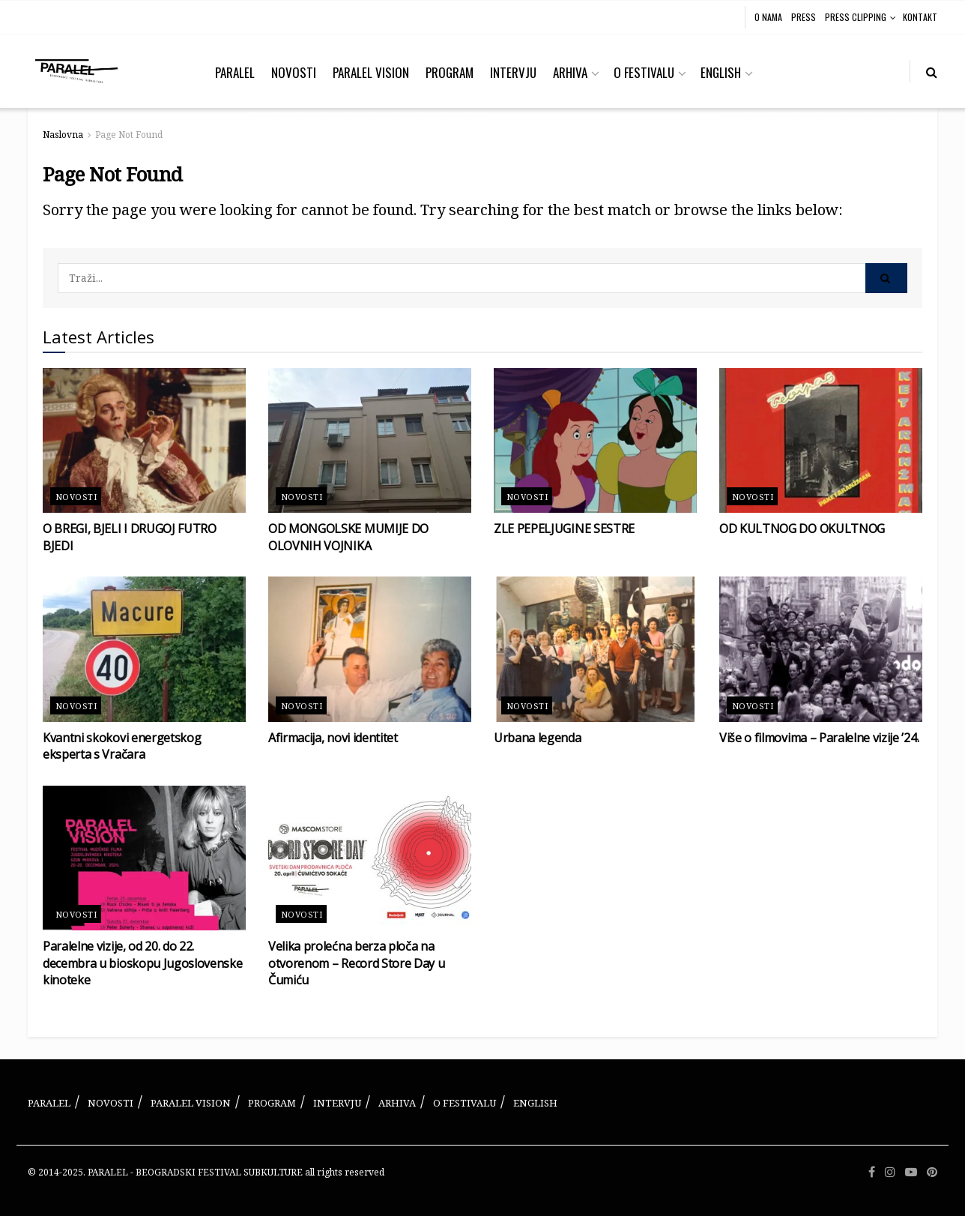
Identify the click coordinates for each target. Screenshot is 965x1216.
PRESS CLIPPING (855, 16)
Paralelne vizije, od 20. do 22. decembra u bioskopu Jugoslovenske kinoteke (142, 963)
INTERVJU (513, 72)
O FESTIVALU (644, 72)
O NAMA (768, 16)
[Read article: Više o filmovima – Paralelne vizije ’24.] (820, 649)
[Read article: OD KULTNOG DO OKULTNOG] (820, 441)
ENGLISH (721, 72)
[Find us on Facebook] (871, 1173)
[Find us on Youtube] (911, 1173)
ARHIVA (570, 72)
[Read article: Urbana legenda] (595, 649)
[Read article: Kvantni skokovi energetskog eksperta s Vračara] (144, 649)
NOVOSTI (293, 72)
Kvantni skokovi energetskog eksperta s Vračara (122, 745)
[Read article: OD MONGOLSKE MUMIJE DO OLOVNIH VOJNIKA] (369, 441)
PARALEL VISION (371, 72)
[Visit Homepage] (76, 71)
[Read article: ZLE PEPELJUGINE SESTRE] (595, 441)
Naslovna (63, 134)
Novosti (76, 496)
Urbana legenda (537, 737)
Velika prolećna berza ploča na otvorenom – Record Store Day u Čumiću (356, 963)
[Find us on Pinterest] (932, 1173)
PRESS (803, 16)
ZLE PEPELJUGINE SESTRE (564, 528)
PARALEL (235, 72)
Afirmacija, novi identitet (333, 737)
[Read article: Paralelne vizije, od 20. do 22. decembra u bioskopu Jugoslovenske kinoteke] (144, 858)
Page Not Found (129, 134)
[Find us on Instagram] (890, 1173)
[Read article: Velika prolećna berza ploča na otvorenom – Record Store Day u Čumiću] (369, 858)
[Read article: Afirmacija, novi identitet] (369, 649)
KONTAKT (920, 16)
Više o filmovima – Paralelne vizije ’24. (819, 737)
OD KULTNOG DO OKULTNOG (802, 528)
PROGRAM (450, 72)
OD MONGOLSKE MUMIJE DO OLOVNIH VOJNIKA (348, 536)
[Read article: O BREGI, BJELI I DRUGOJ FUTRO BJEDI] (144, 441)
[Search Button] (931, 71)
